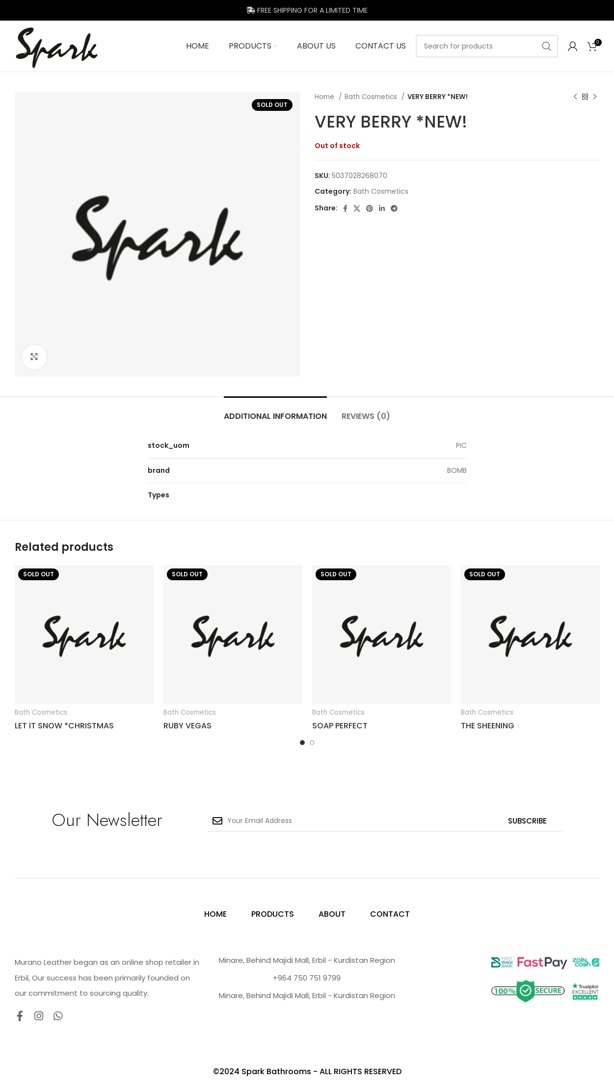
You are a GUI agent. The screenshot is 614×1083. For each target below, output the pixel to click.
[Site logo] (57, 46)
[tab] (275, 411)
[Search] (487, 46)
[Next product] (595, 97)
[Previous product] (575, 97)
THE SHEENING (487, 725)
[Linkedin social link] (382, 208)
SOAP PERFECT (340, 725)
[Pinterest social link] (369, 208)
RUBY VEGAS (187, 725)
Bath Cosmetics (372, 97)
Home (325, 97)
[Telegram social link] (394, 208)
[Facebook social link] (345, 208)
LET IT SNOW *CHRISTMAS (64, 725)
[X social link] (356, 208)
